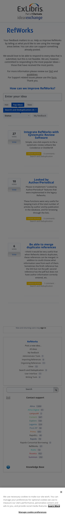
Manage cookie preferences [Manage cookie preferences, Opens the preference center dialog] (32, 512)
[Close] (61, 492)
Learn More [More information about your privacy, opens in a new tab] (54, 506)
